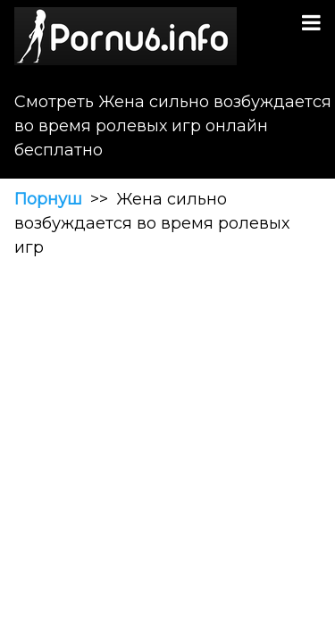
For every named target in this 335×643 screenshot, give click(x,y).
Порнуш (48, 199)
